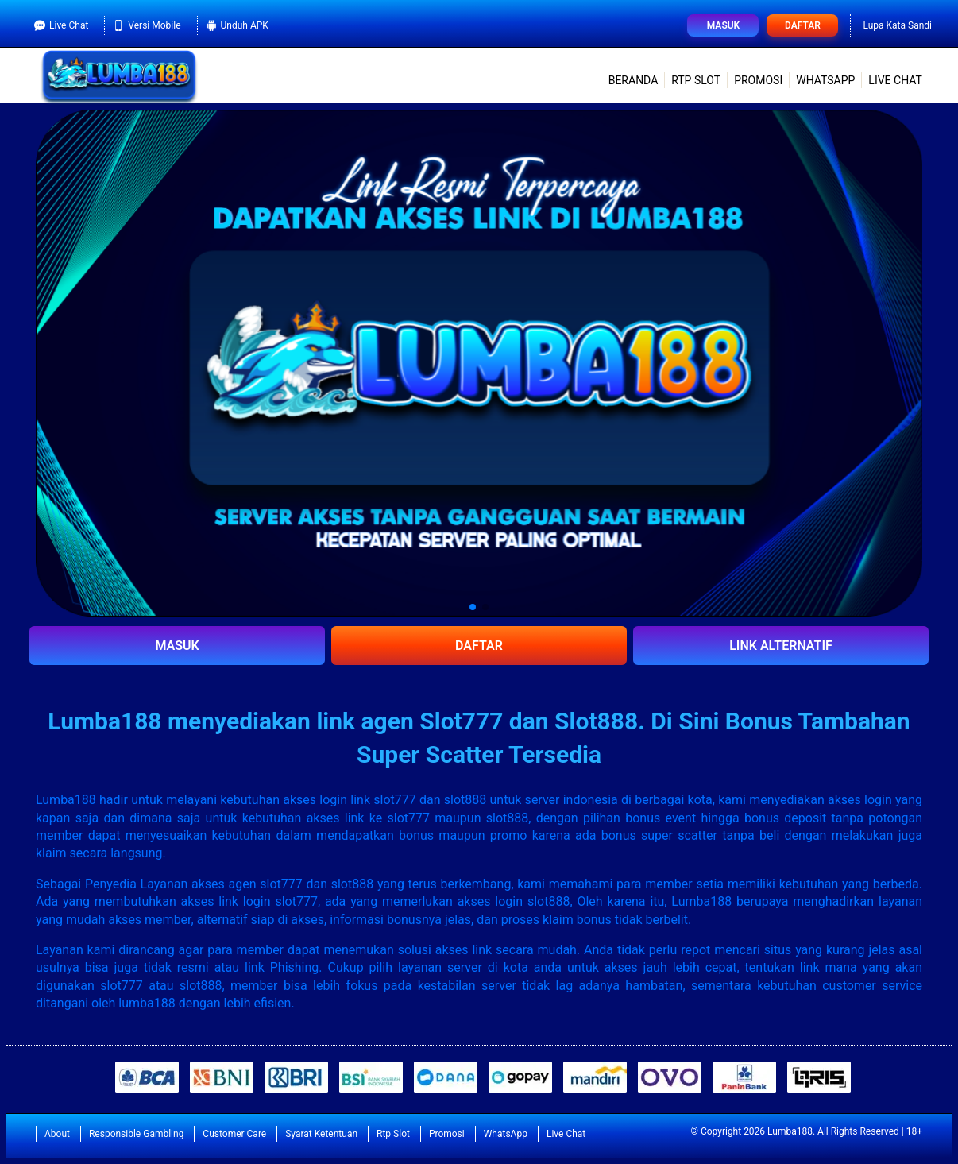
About (57, 1133)
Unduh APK (237, 25)
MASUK (177, 645)
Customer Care (234, 1133)
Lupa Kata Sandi (897, 25)
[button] (472, 607)
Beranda (633, 80)
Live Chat (61, 25)
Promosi (758, 80)
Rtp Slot (695, 80)
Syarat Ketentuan (321, 1133)
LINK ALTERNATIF (780, 645)
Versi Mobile (146, 25)
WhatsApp (825, 80)
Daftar (803, 25)
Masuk (723, 25)
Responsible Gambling (136, 1133)
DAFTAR (479, 645)
